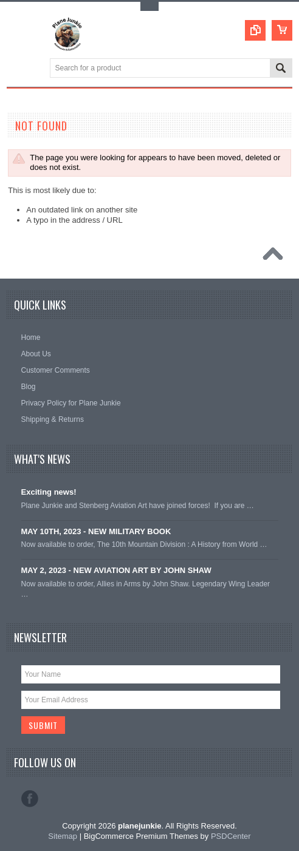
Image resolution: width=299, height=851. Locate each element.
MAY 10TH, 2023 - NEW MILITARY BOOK (96, 531)
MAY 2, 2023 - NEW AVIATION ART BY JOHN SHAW (116, 570)
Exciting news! (49, 492)
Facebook (29, 798)
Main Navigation (17, 69)
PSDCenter (231, 836)
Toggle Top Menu (149, 6)
